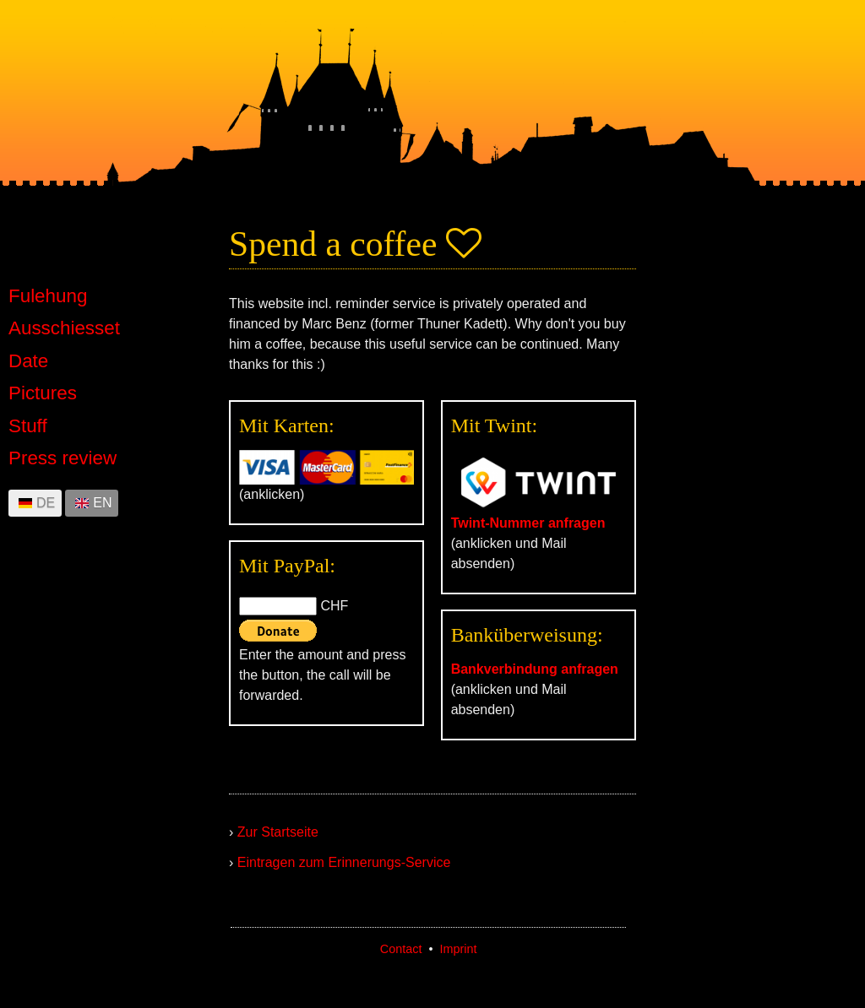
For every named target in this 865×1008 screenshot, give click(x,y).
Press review (62, 458)
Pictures (42, 393)
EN (102, 503)
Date (28, 361)
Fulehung (47, 296)
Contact (401, 949)
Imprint (457, 949)
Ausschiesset (64, 328)
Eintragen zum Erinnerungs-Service (344, 862)
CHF (334, 606)
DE (45, 503)
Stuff (27, 426)
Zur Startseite (277, 832)
